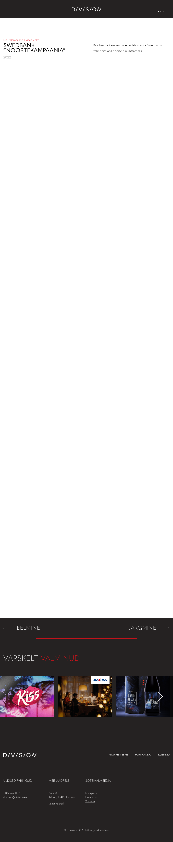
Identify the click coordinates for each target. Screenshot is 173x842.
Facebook (91, 797)
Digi (5, 40)
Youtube (90, 801)
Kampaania (16, 40)
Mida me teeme (118, 755)
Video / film (32, 40)
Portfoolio (143, 755)
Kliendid (164, 755)
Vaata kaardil (56, 803)
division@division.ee (15, 797)
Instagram (91, 793)
